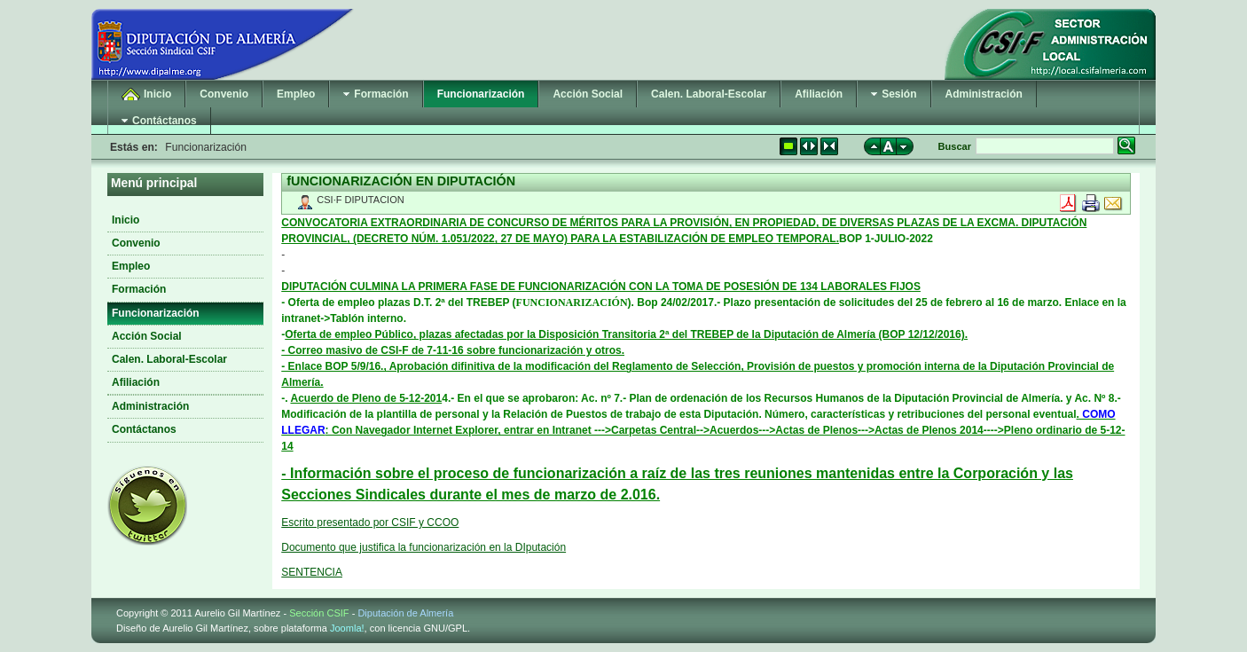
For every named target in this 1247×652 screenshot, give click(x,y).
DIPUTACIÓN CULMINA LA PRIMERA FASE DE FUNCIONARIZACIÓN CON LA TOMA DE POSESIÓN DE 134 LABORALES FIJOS (601, 286)
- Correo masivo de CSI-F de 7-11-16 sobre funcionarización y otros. (452, 350)
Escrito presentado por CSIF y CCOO (370, 522)
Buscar (954, 146)
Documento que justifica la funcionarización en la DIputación (423, 547)
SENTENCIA (311, 572)
